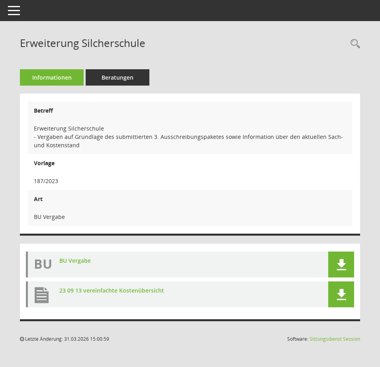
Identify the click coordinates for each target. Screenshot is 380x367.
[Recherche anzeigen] (353, 44)
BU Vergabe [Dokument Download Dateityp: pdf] (75, 260)
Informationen (52, 77)
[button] (341, 264)
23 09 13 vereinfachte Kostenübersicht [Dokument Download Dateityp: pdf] (111, 290)
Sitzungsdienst (334, 339)
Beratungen (117, 77)
